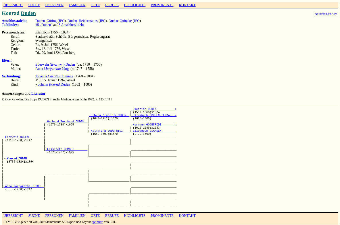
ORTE (95, 5)
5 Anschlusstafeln (71, 25)
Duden (28, 13)
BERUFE (112, 5)
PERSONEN (54, 5)
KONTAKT (187, 5)
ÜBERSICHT (13, 5)
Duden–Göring (46, 21)
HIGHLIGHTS (135, 5)
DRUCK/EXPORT (326, 14)
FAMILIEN (77, 5)
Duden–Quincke (120, 21)
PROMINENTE (162, 5)
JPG (62, 21)
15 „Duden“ (43, 25)
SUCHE (34, 5)
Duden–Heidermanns (82, 21)
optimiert (97, 221)
